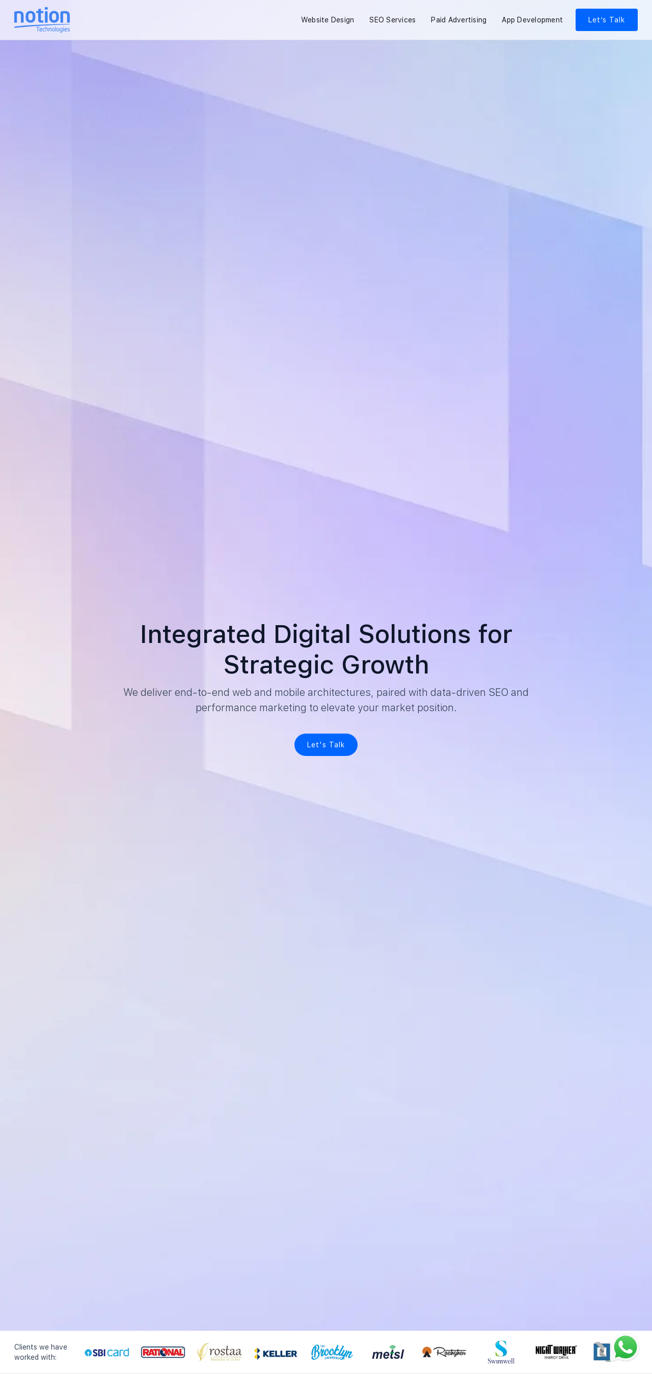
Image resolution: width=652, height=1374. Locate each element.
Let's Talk (326, 745)
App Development (532, 20)
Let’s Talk (606, 20)
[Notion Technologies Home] (42, 20)
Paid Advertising (458, 20)
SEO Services (392, 20)
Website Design (328, 20)
